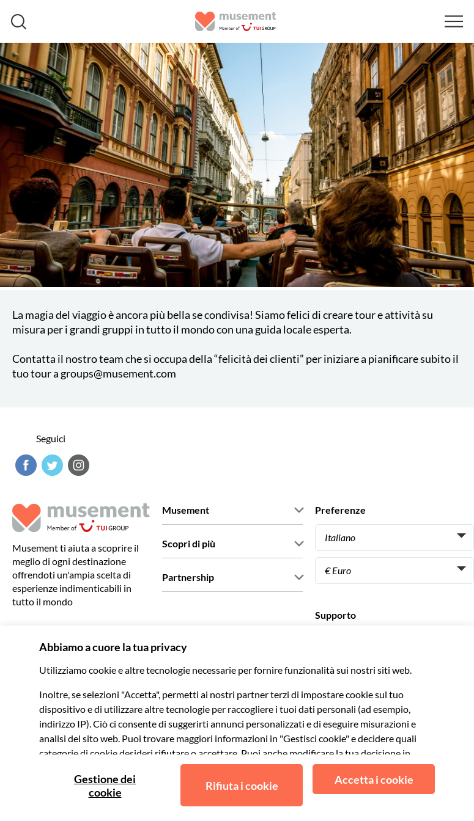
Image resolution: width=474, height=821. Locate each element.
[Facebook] (24, 465)
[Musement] (235, 21)
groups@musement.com (118, 373)
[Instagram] (77, 465)
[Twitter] (51, 465)
